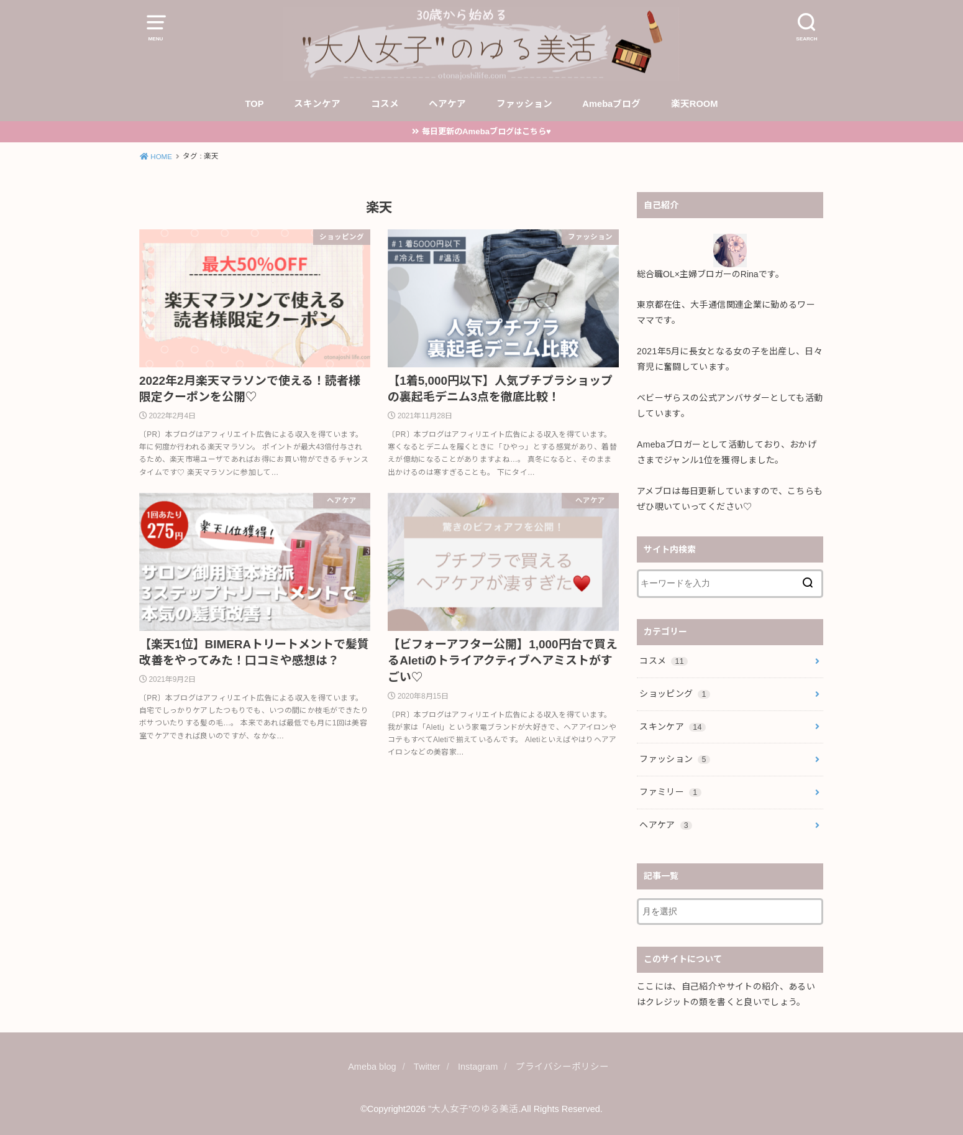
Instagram (478, 1067)
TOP (254, 104)
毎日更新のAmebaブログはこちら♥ (486, 131)
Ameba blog (372, 1067)
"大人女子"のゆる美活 (473, 1109)
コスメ (385, 104)
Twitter (427, 1067)
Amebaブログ (611, 104)
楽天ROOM (694, 104)
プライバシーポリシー (562, 1067)
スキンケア (317, 104)
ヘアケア (447, 104)
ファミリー (670, 792)
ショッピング (674, 694)
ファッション (524, 104)
